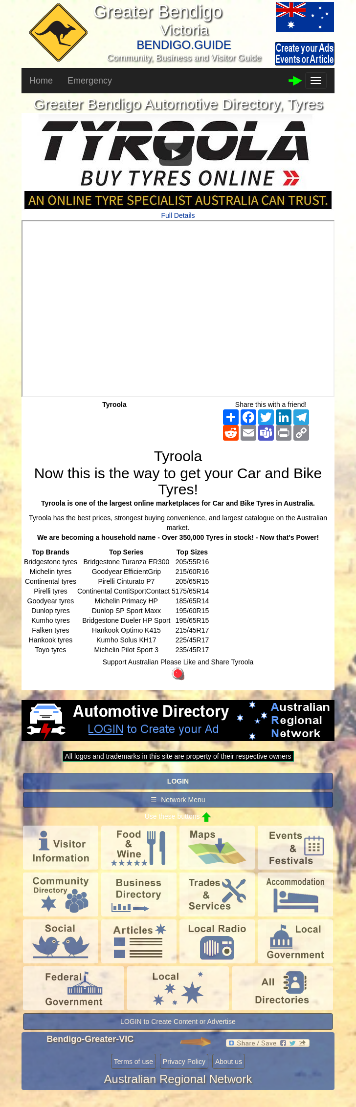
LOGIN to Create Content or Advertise (178, 1021)
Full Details (178, 215)
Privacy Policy (184, 1061)
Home (41, 80)
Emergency (89, 80)
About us (228, 1061)
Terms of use (133, 1061)
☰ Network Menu (178, 800)
